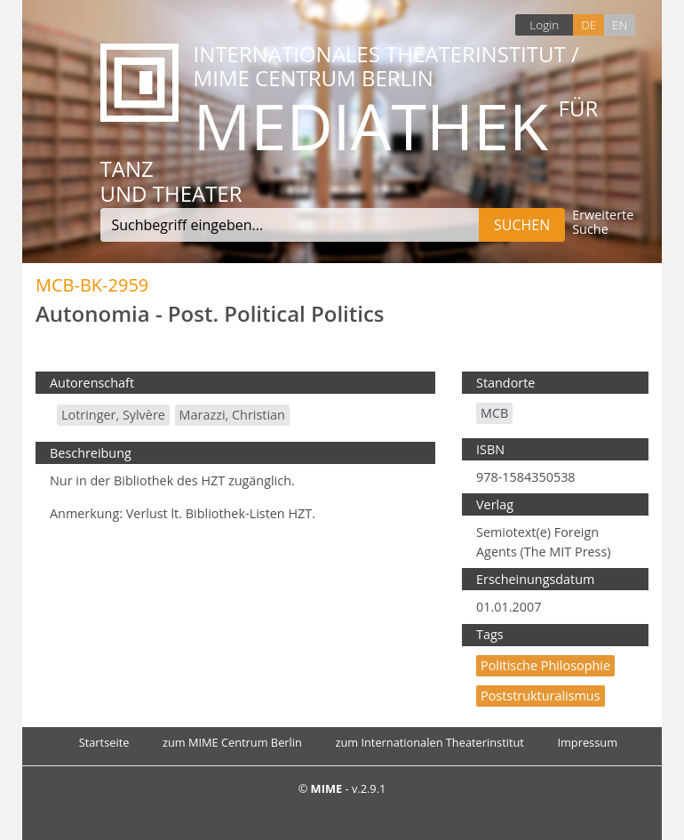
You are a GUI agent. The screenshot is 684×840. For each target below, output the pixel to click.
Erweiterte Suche (602, 222)
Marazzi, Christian (232, 414)
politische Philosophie (545, 665)
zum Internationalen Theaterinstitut (429, 742)
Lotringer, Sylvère (113, 414)
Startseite (104, 742)
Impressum (587, 742)
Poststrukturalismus (540, 695)
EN (619, 24)
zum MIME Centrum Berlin (232, 742)
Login (544, 24)
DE (588, 24)
